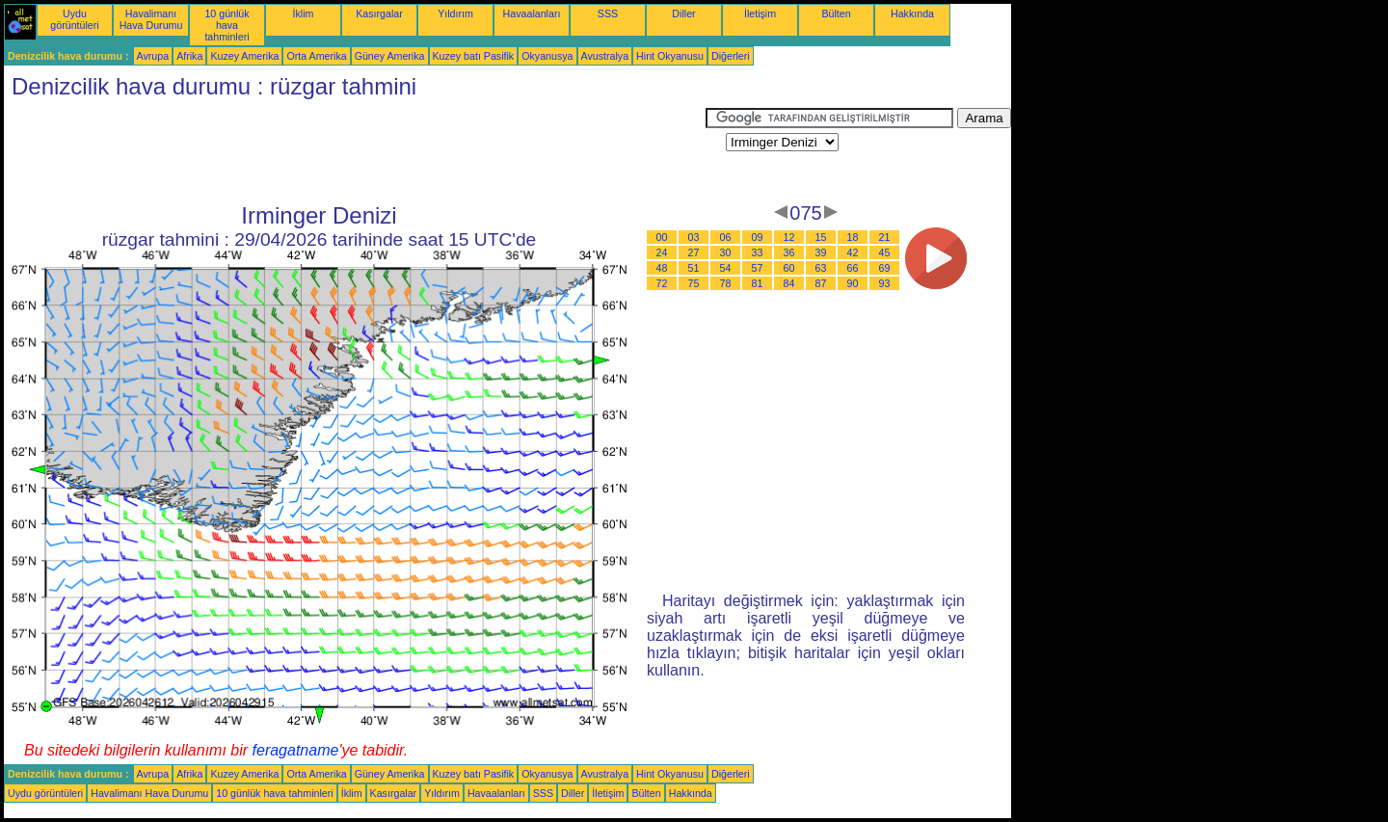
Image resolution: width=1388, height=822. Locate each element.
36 (789, 252)
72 (662, 283)
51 (694, 268)
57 (757, 268)
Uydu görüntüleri (74, 19)
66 (853, 268)
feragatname (296, 750)
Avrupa (153, 56)
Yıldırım (455, 13)
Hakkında (912, 13)
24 (662, 252)
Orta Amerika (316, 56)
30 (726, 252)
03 (694, 237)
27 (694, 252)
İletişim (760, 13)
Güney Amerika (390, 56)
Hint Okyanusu (670, 56)
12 (789, 237)
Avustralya (605, 56)
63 (821, 268)
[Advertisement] (355, 151)
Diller (683, 13)
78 (726, 283)
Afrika (189, 56)
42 (853, 252)
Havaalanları (532, 13)
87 (821, 283)
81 (757, 283)
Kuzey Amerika (244, 56)
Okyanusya (547, 56)
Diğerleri (730, 56)
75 (694, 283)
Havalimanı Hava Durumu (151, 19)
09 (757, 237)
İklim (303, 13)
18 (853, 237)
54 (726, 268)
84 (789, 283)
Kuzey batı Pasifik (474, 56)
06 (726, 237)
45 (885, 252)
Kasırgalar (379, 13)
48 (662, 268)
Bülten (835, 13)
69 (885, 268)
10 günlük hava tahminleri (226, 25)
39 (821, 252)
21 (885, 237)
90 (853, 283)
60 (789, 268)
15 (821, 237)
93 (885, 283)
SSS (608, 13)
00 (662, 237)
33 (757, 252)
